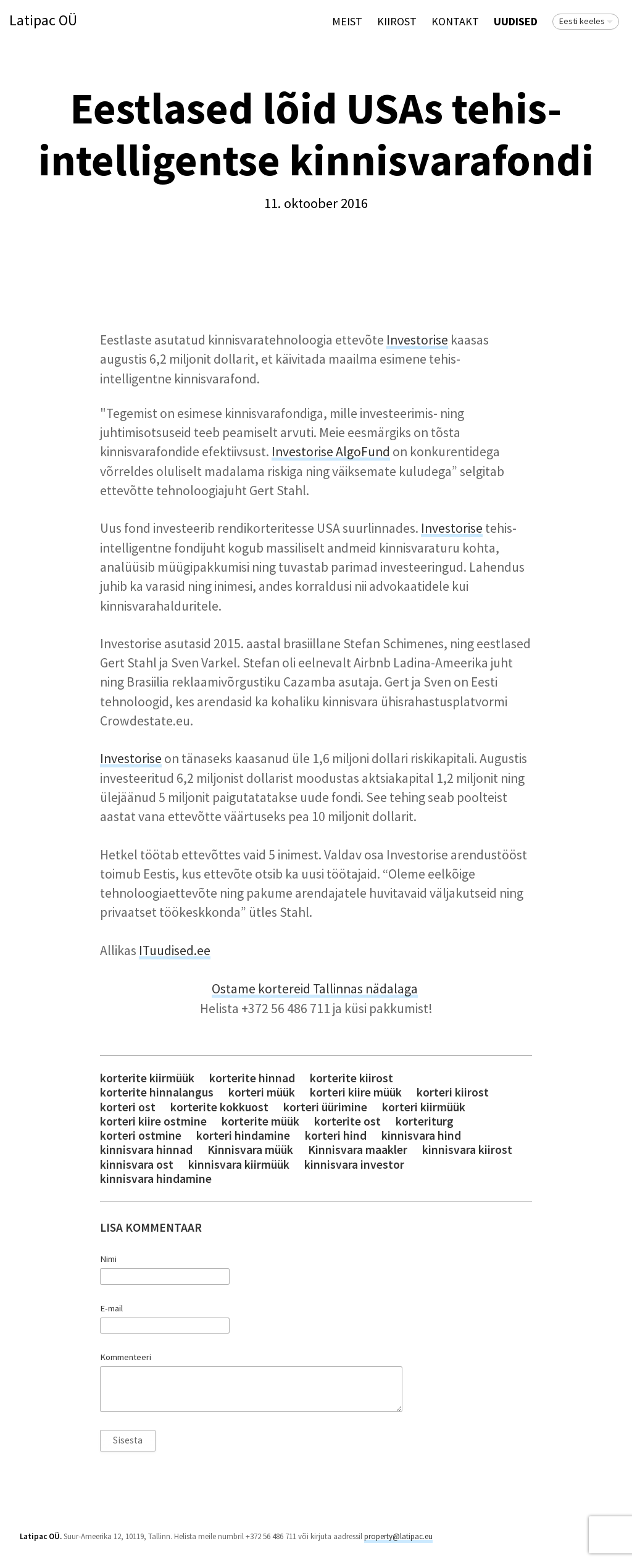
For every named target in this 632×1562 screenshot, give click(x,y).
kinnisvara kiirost (467, 1150)
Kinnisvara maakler (357, 1150)
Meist (347, 21)
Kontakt (455, 21)
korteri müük (261, 1092)
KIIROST (397, 21)
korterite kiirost (351, 1078)
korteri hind (336, 1136)
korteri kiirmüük (423, 1107)
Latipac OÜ (43, 21)
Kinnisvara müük (250, 1150)
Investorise (417, 340)
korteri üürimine (325, 1107)
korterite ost (347, 1121)
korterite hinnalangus (157, 1092)
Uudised (516, 21)
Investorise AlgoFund (331, 451)
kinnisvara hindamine (156, 1179)
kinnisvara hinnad (146, 1150)
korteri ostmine (140, 1136)
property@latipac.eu (398, 1536)
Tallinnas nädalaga (365, 988)
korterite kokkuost (219, 1107)
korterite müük (260, 1121)
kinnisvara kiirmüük (238, 1165)
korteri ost (128, 1107)
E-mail (111, 1308)
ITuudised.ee (174, 950)
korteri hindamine (243, 1136)
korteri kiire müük (356, 1092)
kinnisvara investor (354, 1165)
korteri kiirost (453, 1092)
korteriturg (425, 1121)
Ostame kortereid (262, 988)
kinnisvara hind (421, 1136)
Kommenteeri (125, 1357)
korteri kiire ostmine (153, 1121)
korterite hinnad (252, 1078)
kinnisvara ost (136, 1165)
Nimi (108, 1258)
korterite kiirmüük (147, 1078)
